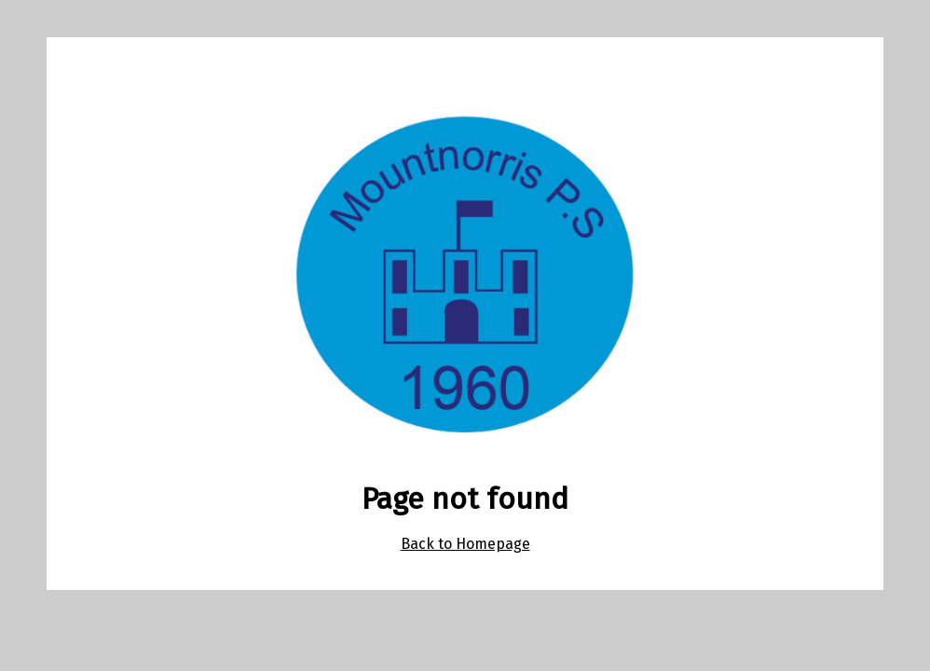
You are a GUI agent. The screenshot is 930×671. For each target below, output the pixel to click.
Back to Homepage (465, 544)
